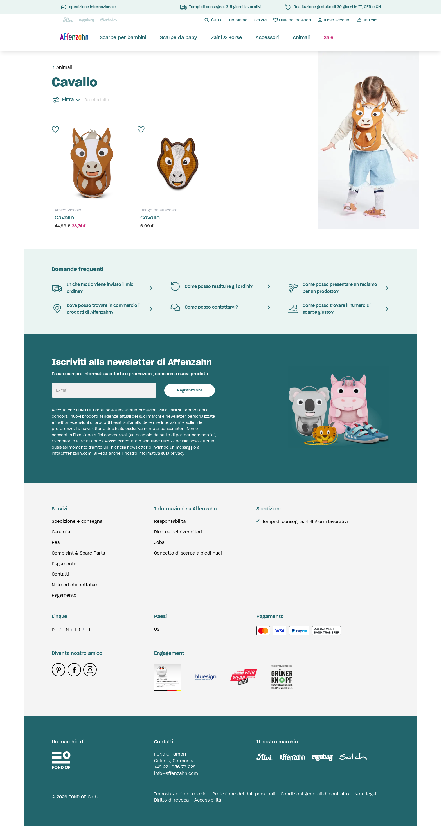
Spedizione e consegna (77, 521)
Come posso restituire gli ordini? (211, 286)
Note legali (366, 793)
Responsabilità (170, 521)
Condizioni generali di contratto (315, 793)
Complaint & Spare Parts (78, 553)
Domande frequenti (78, 269)
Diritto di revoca (171, 800)
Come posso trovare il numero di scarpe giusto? (329, 309)
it (88, 629)
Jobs (159, 542)
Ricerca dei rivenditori (178, 532)
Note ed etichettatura (75, 584)
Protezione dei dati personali (243, 793)
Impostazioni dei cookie (180, 793)
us (156, 629)
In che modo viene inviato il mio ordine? (93, 288)
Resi (56, 542)
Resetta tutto (96, 100)
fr (77, 629)
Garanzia (61, 532)
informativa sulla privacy (161, 453)
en (66, 629)
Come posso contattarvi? (204, 307)
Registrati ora (189, 390)
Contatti (60, 574)
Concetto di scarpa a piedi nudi (188, 553)
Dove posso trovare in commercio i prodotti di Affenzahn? (96, 309)
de (54, 629)
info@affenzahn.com (71, 453)
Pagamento (64, 563)
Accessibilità (207, 800)
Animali (64, 67)
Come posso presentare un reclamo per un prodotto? (332, 288)
